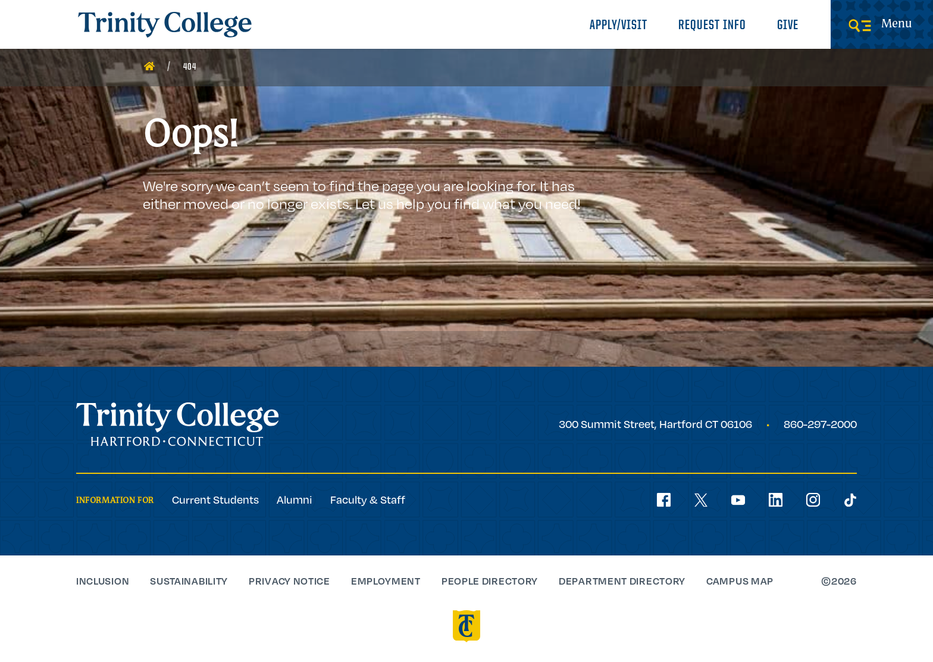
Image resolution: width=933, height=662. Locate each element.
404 (189, 67)
